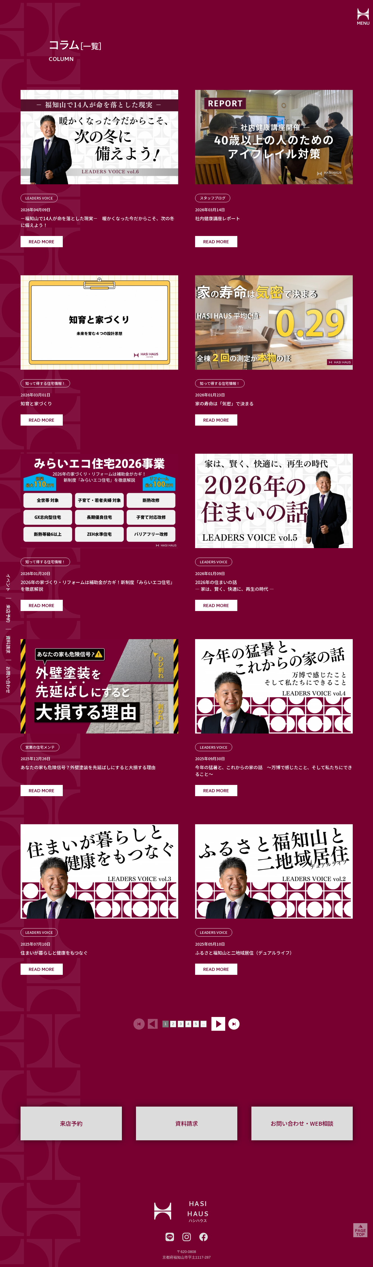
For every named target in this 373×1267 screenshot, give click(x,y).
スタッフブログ (212, 198)
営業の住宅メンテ (40, 747)
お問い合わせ (8, 679)
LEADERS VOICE (39, 198)
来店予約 (8, 614)
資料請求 (8, 644)
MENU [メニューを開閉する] (360, 24)
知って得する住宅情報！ (45, 383)
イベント (8, 583)
